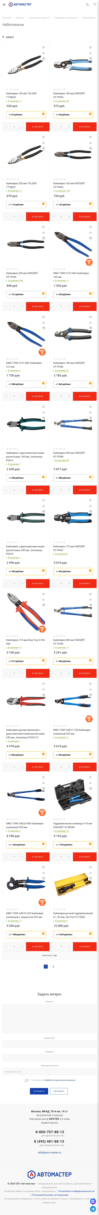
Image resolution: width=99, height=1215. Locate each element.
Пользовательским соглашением (50, 1195)
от (15, 114)
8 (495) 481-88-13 (49, 1143)
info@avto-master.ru (49, 1152)
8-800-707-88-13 (49, 1134)
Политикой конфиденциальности (76, 1191)
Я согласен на (53, 1080)
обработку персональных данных (60, 1080)
